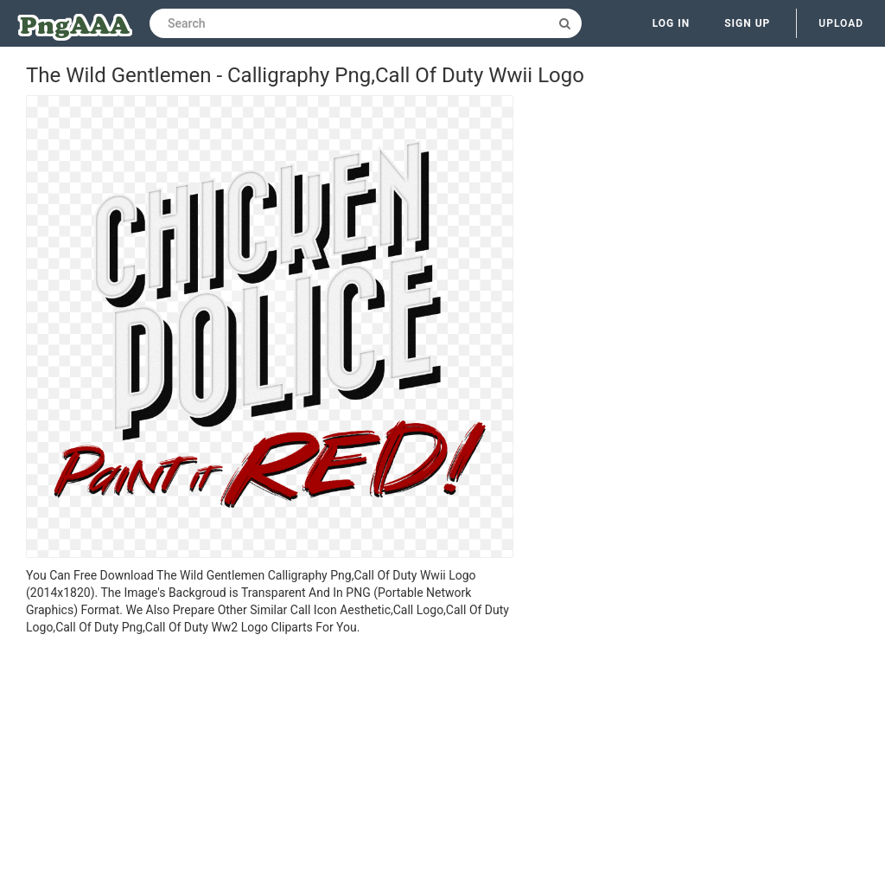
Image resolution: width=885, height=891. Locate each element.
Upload (840, 23)
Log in (672, 23)
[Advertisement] (269, 765)
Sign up (747, 23)
